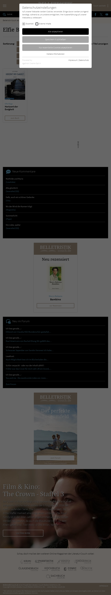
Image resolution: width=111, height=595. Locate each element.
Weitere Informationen (55, 54)
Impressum (72, 60)
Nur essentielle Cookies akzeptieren (55, 47)
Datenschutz (84, 60)
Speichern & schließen (55, 39)
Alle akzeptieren (55, 31)
